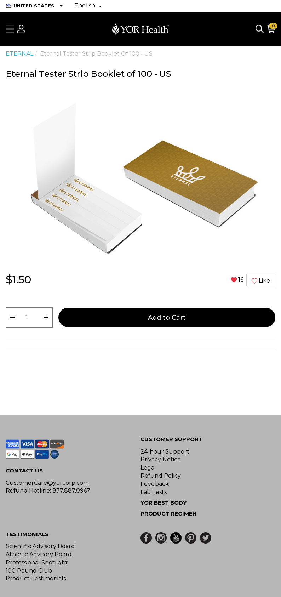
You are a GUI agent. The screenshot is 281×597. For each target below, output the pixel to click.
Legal (148, 467)
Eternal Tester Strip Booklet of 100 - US (96, 53)
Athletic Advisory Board (39, 554)
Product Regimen (168, 513)
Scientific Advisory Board (40, 546)
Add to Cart (167, 318)
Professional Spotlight (37, 562)
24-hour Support (164, 451)
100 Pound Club (29, 570)
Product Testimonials (36, 578)
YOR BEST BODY (163, 502)
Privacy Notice (160, 459)
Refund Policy (160, 475)
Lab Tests (153, 492)
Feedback (154, 484)
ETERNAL (19, 53)
